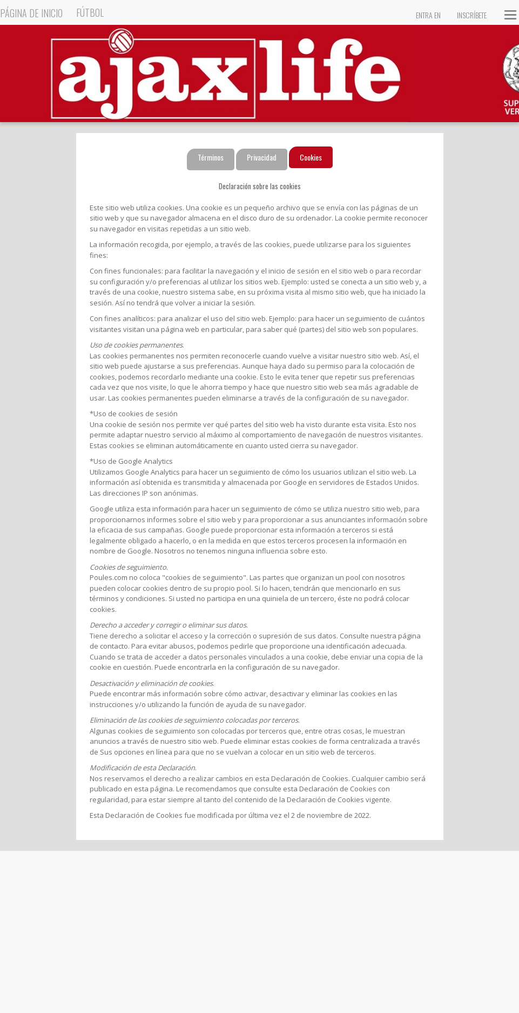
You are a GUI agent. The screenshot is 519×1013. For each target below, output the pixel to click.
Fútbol (90, 12)
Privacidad (262, 157)
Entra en (428, 15)
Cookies (311, 157)
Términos (211, 157)
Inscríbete (472, 15)
